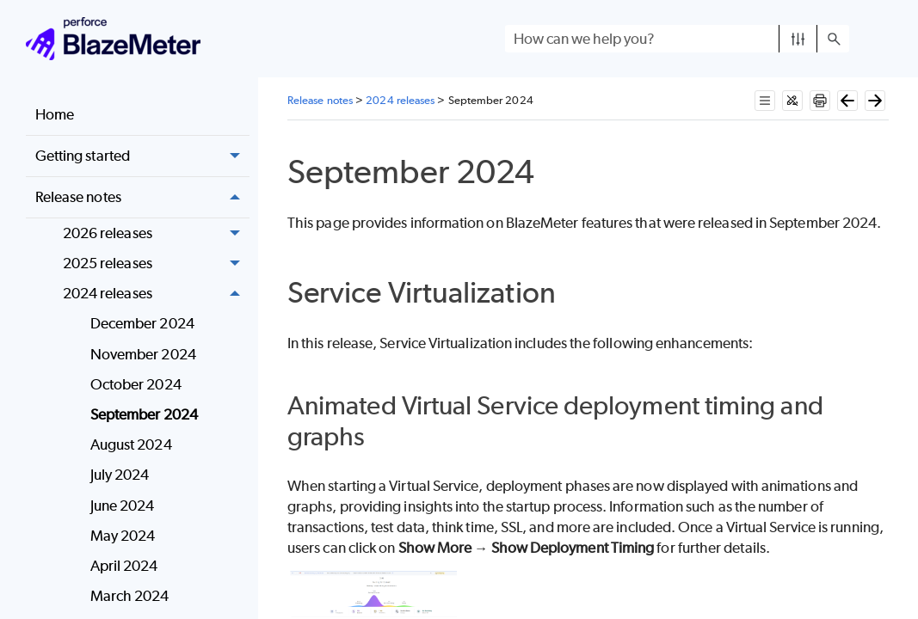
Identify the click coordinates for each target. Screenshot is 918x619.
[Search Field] (677, 38)
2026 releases (156, 233)
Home (54, 114)
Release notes (142, 197)
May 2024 (123, 535)
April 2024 (124, 565)
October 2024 (136, 384)
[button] (798, 38)
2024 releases (156, 294)
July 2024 (120, 474)
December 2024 (142, 323)
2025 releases (156, 263)
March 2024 (129, 595)
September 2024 (144, 414)
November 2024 (143, 354)
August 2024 (131, 444)
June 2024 (122, 505)
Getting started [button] (142, 156)
